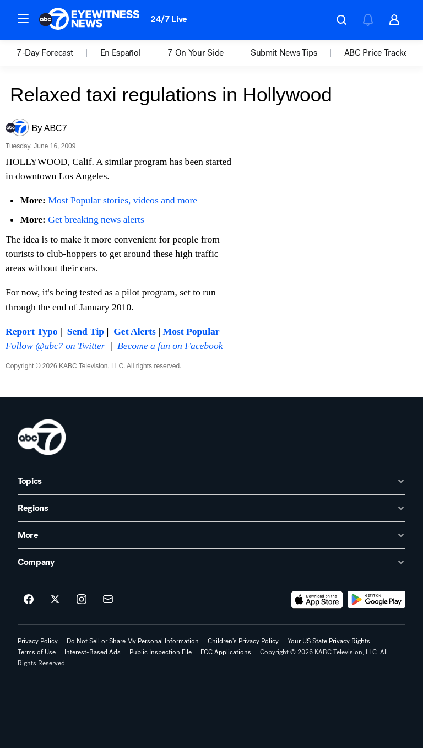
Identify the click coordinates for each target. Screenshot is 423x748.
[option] (58, 53)
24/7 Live (168, 19)
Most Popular (191, 331)
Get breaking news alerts (96, 219)
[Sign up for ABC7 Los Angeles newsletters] (108, 600)
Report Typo (32, 331)
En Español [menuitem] (120, 53)
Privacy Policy (38, 641)
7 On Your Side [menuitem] (195, 53)
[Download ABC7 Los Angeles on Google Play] (376, 600)
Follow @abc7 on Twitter (55, 345)
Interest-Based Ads (92, 652)
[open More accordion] (211, 535)
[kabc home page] (42, 437)
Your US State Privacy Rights (329, 641)
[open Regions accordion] (211, 508)
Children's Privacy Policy (243, 641)
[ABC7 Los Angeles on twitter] (55, 600)
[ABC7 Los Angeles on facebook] (29, 600)
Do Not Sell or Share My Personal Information (133, 641)
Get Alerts (134, 331)
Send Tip (85, 331)
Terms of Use (37, 652)
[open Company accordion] (211, 562)
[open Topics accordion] (211, 481)
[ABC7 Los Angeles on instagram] (81, 600)
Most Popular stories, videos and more (122, 200)
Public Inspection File (160, 652)
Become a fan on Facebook (170, 345)
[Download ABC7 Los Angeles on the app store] (317, 600)
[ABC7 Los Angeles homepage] (89, 20)
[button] (23, 19)
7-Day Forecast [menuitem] (45, 53)
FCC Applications (225, 652)
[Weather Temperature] (308, 20)
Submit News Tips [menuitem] (284, 53)
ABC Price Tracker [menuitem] (377, 53)
